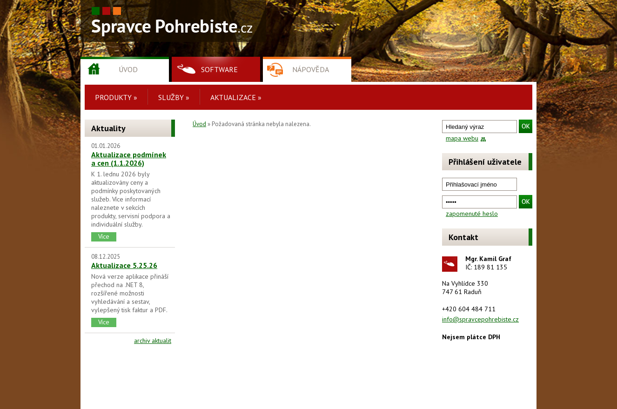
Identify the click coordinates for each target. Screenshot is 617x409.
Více (103, 236)
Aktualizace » (236, 97)
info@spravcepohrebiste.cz (480, 319)
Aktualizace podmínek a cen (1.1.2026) (128, 159)
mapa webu (462, 138)
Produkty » (116, 97)
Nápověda (310, 69)
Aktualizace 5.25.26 (124, 265)
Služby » (173, 97)
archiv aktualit (152, 340)
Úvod (128, 69)
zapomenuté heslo (472, 213)
